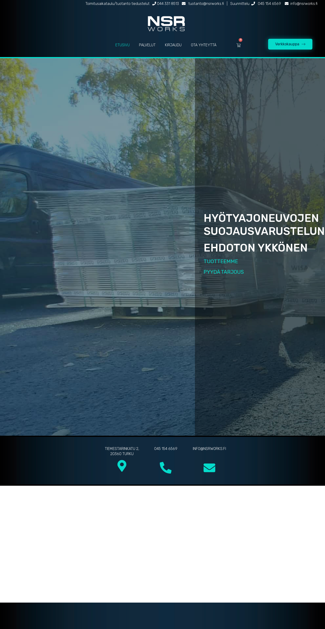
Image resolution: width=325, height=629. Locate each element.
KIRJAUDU (173, 45)
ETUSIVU (122, 45)
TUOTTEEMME (221, 261)
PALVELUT (147, 45)
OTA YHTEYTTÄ (203, 45)
